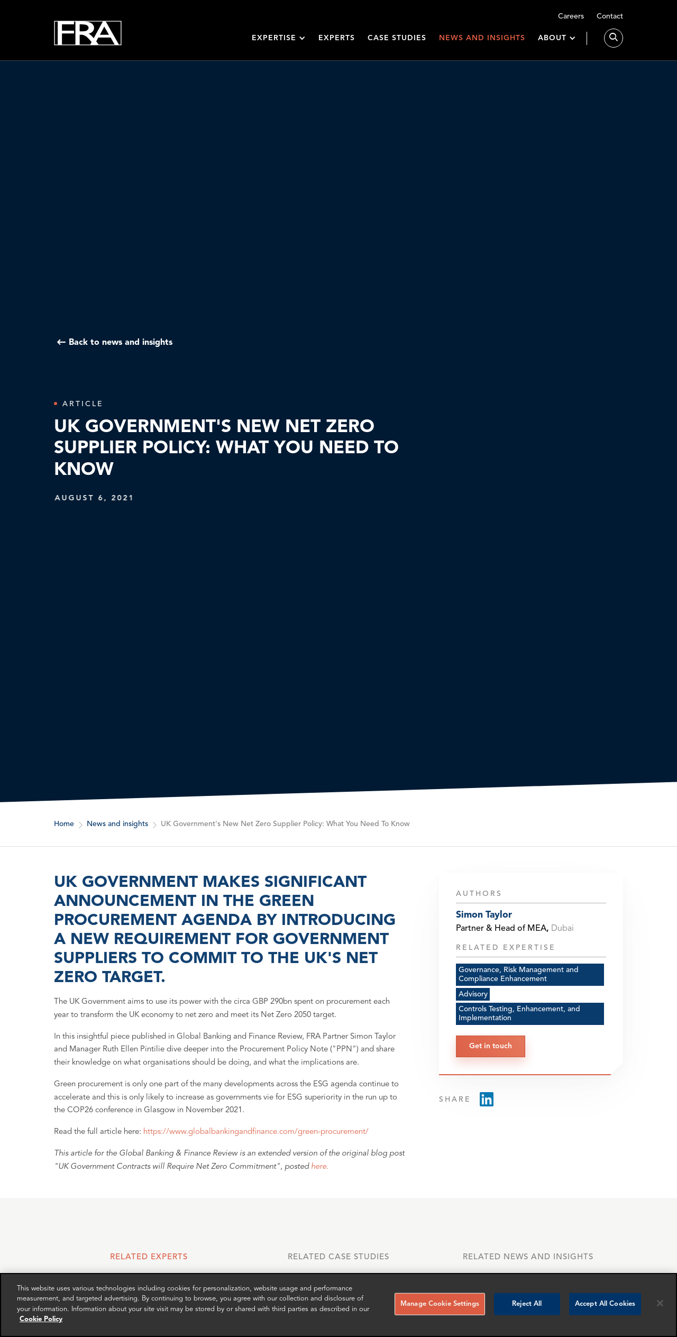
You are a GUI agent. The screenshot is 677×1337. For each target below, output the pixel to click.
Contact (610, 16)
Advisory (473, 1006)
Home (64, 824)
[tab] (148, 1262)
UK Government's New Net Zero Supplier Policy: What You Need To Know (285, 824)
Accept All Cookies (605, 1304)
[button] (279, 38)
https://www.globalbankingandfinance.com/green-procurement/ (256, 1149)
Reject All (527, 1304)
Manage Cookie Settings (439, 1304)
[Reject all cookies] (660, 1303)
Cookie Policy (41, 1319)
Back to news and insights (120, 342)
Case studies (397, 38)
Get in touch (490, 1058)
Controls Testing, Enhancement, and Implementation (519, 1026)
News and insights (482, 38)
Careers (571, 16)
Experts (336, 38)
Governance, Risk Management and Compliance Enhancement (519, 986)
